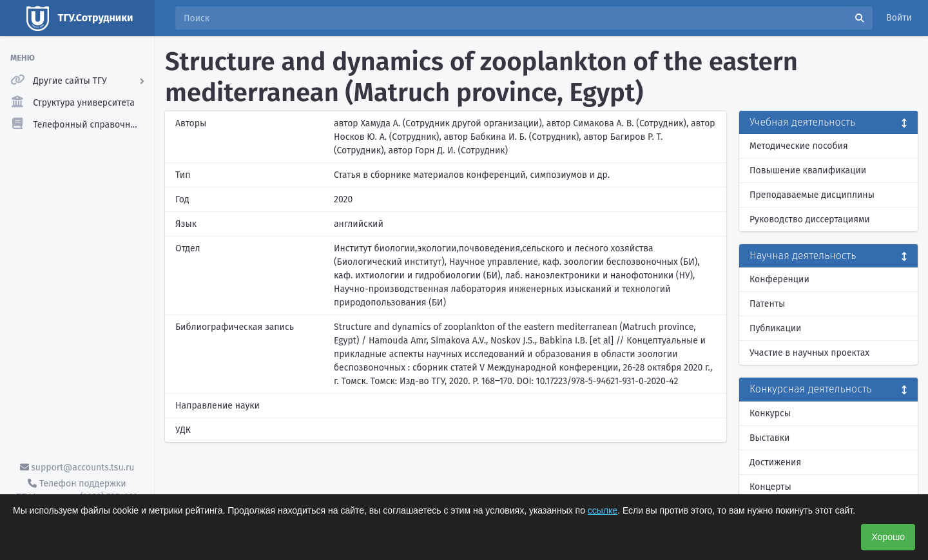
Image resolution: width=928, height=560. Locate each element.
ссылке (602, 510)
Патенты (767, 303)
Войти (899, 17)
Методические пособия (798, 145)
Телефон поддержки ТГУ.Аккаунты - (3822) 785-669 (76, 490)
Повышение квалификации (807, 170)
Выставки (769, 437)
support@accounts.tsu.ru (77, 467)
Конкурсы (770, 413)
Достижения (775, 462)
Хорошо (888, 537)
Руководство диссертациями (809, 219)
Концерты (770, 486)
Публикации (775, 328)
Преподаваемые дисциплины (812, 194)
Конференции (779, 279)
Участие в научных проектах (809, 352)
